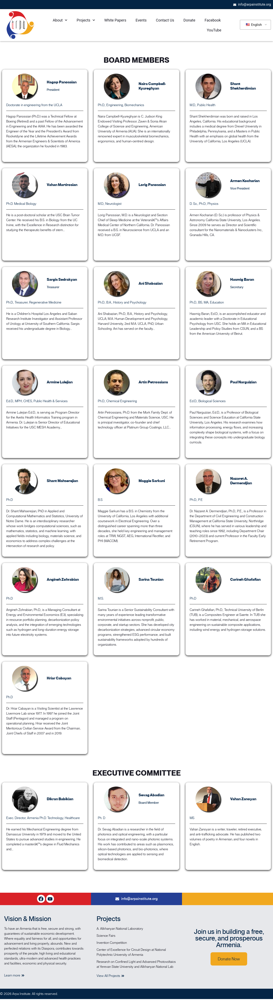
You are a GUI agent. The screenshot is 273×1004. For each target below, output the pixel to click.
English (254, 25)
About (60, 20)
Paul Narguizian (243, 382)
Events (140, 20)
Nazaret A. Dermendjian (241, 480)
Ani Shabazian (151, 283)
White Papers (115, 20)
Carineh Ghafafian (245, 579)
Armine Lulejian (60, 382)
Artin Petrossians (153, 382)
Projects (86, 20)
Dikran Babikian (60, 799)
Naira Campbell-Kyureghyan (152, 86)
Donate (189, 20)
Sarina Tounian (151, 579)
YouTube (214, 30)
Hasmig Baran (242, 279)
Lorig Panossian (152, 184)
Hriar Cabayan (59, 678)
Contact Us (165, 20)
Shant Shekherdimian (243, 86)
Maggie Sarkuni (152, 481)
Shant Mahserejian (62, 481)
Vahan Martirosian (62, 184)
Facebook (213, 20)
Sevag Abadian (151, 795)
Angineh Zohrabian (63, 579)
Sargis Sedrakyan (62, 279)
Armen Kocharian (245, 181)
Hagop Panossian (62, 82)
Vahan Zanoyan (243, 799)
